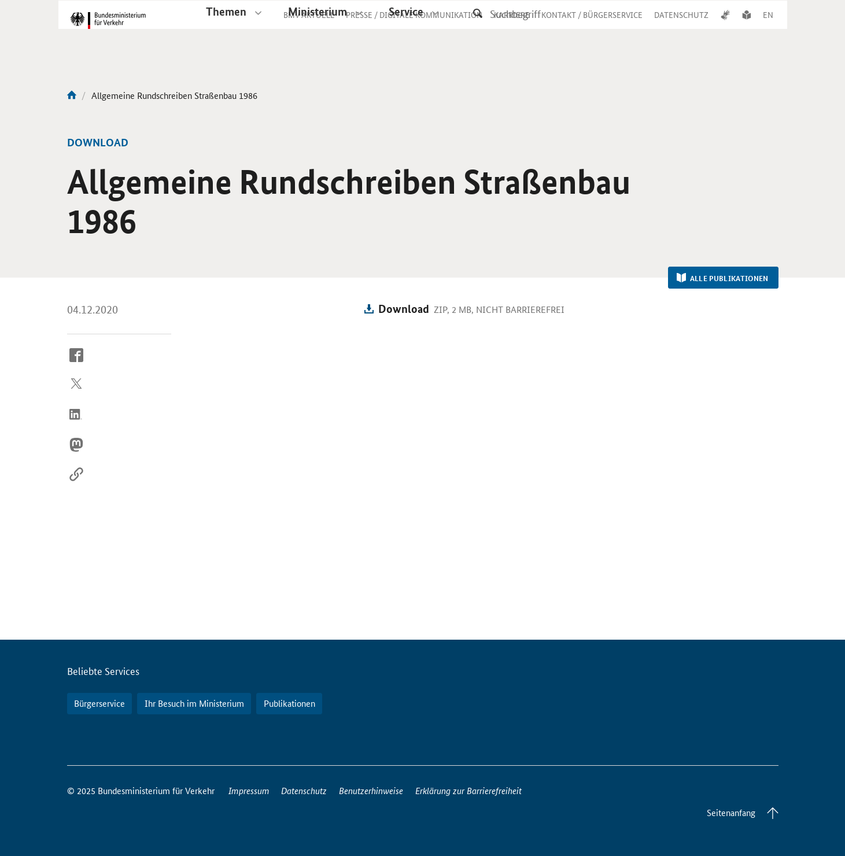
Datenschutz (304, 790)
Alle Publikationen (723, 278)
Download (403, 308)
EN (768, 25)
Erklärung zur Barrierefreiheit (468, 790)
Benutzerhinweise (371, 790)
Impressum (249, 790)
